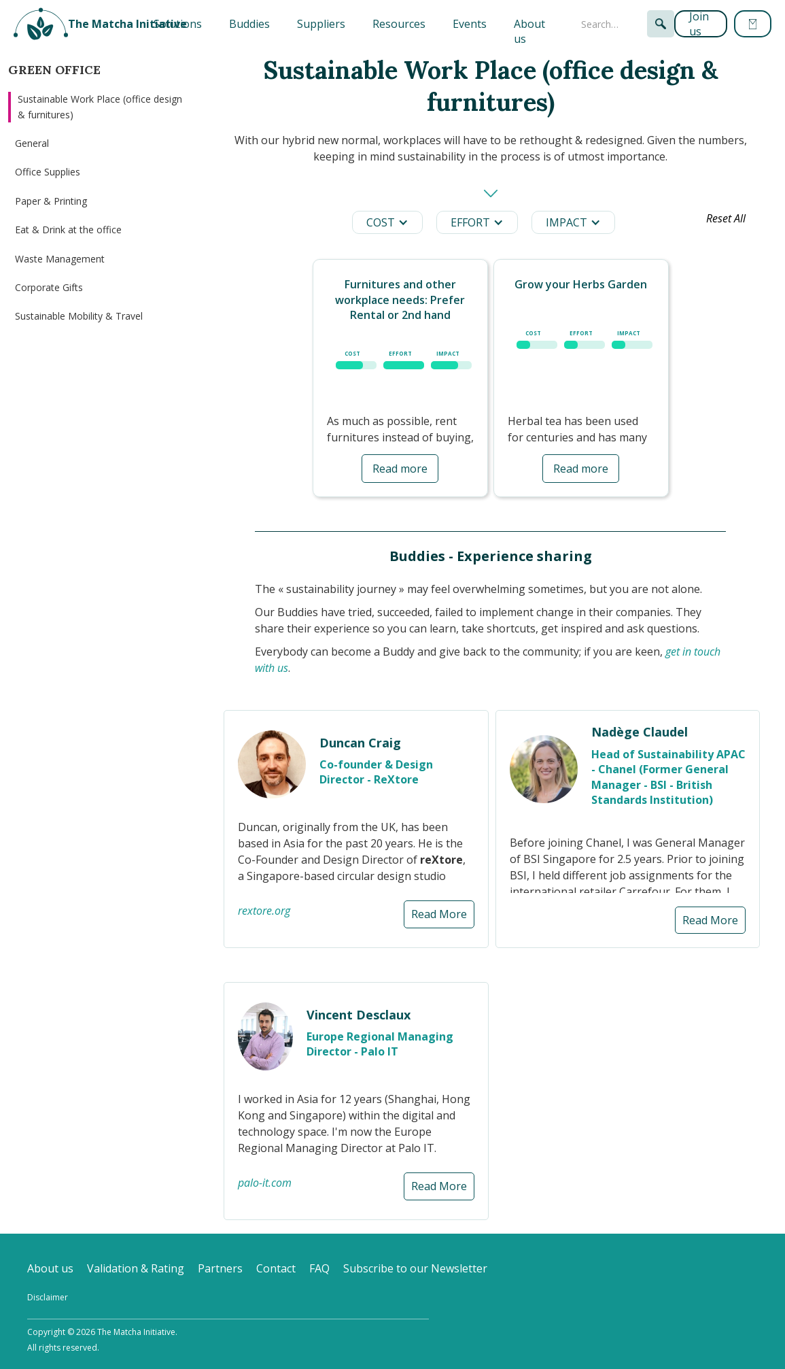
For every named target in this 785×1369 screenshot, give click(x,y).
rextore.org (264, 910)
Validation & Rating (135, 1268)
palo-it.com (265, 1182)
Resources (398, 23)
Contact (276, 1268)
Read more (400, 468)
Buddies (249, 23)
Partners (220, 1268)
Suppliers (321, 23)
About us (529, 31)
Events (470, 23)
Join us (699, 23)
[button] (177, 24)
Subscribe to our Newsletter (415, 1268)
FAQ (319, 1268)
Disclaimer (47, 1297)
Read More (439, 914)
